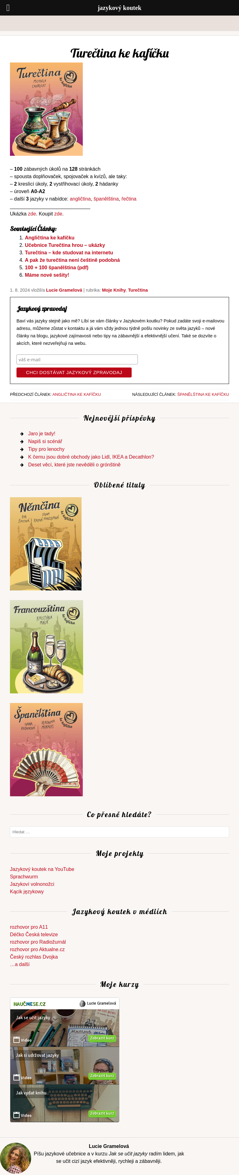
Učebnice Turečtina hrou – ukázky (65, 245)
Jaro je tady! (41, 433)
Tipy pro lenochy (46, 449)
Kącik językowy (27, 891)
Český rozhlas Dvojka (34, 957)
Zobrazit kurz (102, 1038)
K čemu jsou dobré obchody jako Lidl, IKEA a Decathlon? (91, 457)
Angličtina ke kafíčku (49, 237)
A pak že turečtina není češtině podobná (72, 260)
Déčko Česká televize (34, 934)
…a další (20, 964)
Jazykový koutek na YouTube (42, 869)
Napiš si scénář (45, 441)
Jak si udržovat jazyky (37, 1055)
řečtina (128, 198)
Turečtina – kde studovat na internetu (69, 252)
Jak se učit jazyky (33, 1017)
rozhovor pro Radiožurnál (38, 942)
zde (32, 213)
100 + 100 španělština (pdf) (56, 267)
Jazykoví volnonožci (32, 884)
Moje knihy (114, 290)
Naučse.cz (29, 1004)
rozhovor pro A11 (29, 927)
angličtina (80, 198)
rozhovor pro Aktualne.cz (37, 949)
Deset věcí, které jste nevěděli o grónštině (74, 464)
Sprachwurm (24, 876)
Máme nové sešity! (47, 275)
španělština (106, 198)
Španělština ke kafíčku (203, 394)
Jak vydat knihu (31, 1093)
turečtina (138, 290)
